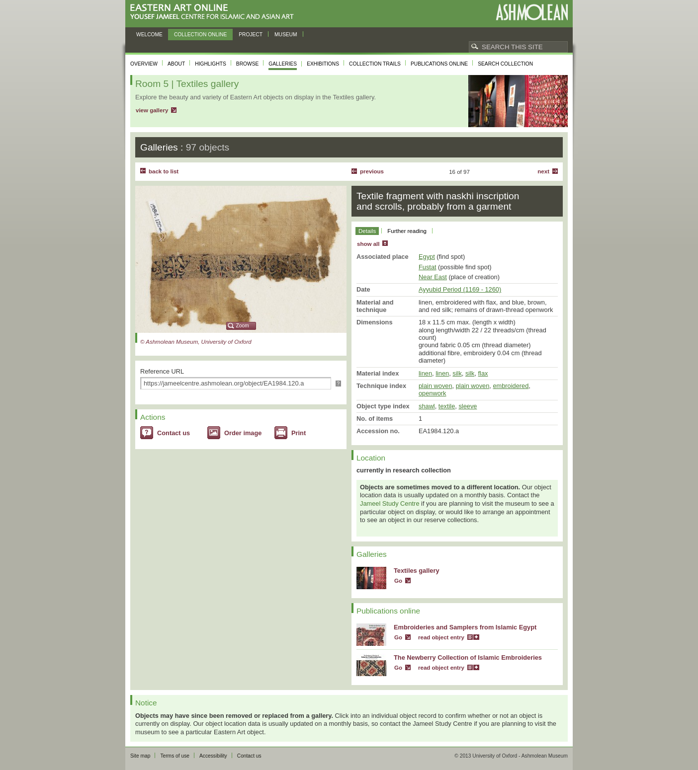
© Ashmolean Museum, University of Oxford (196, 342)
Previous (372, 171)
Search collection (505, 64)
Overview (144, 64)
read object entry (441, 637)
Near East (433, 277)
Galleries (282, 64)
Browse (247, 64)
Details (367, 231)
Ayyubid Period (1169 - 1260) (460, 289)
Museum (285, 34)
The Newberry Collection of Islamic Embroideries (468, 657)
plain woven (435, 385)
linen (425, 373)
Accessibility (213, 756)
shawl (427, 406)
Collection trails (375, 64)
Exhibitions (323, 64)
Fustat (427, 267)
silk (456, 373)
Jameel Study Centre (390, 503)
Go (398, 581)
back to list (163, 171)
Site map (140, 756)
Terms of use (174, 756)
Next (543, 171)
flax (483, 373)
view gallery (152, 110)
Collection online (200, 34)
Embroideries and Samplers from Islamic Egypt (465, 627)
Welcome (149, 34)
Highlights (210, 64)
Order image (243, 433)
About (176, 64)
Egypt (427, 256)
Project (250, 34)
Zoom (242, 325)
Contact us (173, 433)
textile (446, 406)
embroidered (510, 385)
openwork (432, 393)
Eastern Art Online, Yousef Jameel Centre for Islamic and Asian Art (214, 12)
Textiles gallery (416, 570)
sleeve (467, 406)
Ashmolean (532, 12)
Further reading (407, 231)
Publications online (439, 64)
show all (368, 244)
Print (298, 433)
